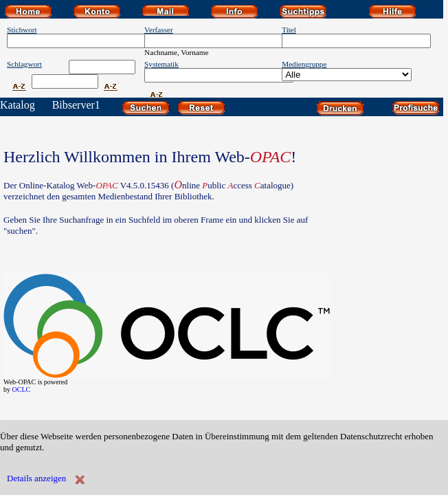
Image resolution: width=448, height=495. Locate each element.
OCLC (21, 389)
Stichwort (22, 29)
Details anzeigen (36, 478)
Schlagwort (24, 64)
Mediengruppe (304, 64)
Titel (289, 29)
